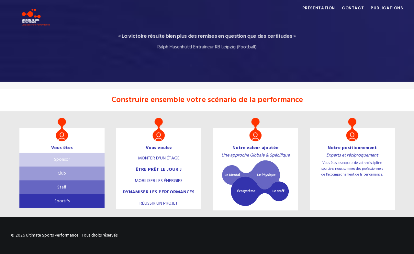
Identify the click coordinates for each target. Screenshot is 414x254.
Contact (353, 15)
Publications (387, 15)
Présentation (318, 15)
